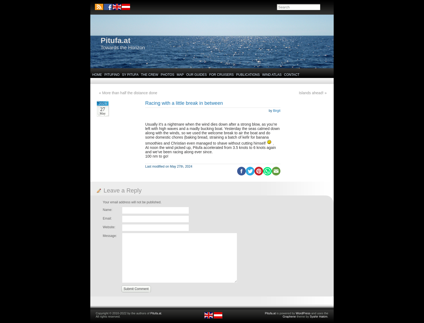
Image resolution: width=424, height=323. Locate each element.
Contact (291, 75)
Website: (109, 227)
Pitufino (112, 75)
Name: (107, 210)
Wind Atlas (271, 75)
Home (97, 75)
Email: (107, 218)
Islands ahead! (311, 93)
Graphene (289, 316)
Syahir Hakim (318, 316)
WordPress (303, 313)
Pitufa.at (115, 40)
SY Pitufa (130, 75)
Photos (167, 75)
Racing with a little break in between (184, 103)
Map (180, 75)
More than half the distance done (129, 93)
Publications (248, 75)
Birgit (276, 111)
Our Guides (196, 75)
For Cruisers (221, 75)
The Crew (149, 75)
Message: (110, 236)
